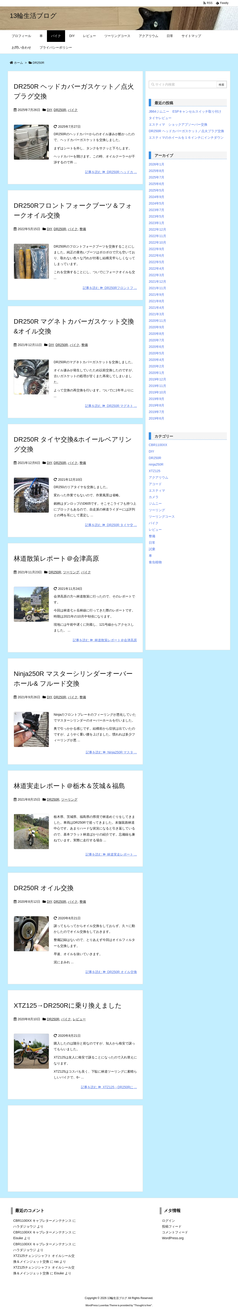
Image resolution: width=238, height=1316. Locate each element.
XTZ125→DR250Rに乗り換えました (68, 1005)
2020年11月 (157, 320)
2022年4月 (156, 268)
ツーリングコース (162, 516)
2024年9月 (156, 197)
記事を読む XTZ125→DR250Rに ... (109, 1087)
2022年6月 (156, 255)
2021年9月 (156, 294)
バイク (73, 110)
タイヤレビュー (160, 118)
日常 (152, 542)
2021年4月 (156, 307)
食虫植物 (155, 562)
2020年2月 (156, 366)
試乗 (152, 549)
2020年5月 (156, 353)
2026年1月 (156, 164)
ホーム (18, 62)
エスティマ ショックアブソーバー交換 (178, 124)
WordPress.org (173, 1238)
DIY (49, 110)
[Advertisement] (75, 1148)
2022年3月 (156, 275)
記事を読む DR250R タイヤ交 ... (111, 525)
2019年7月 (156, 412)
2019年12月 (157, 379)
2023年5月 (156, 216)
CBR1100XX (158, 445)
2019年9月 (156, 399)
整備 (82, 229)
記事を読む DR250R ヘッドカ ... (111, 172)
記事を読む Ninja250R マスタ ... (111, 752)
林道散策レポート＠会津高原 (56, 558)
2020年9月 (156, 327)
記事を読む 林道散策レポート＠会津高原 (105, 640)
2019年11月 (157, 386)
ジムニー (155, 503)
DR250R (60, 110)
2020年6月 (156, 347)
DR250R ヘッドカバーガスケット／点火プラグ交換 (186, 131)
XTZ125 (154, 471)
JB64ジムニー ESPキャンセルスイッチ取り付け (185, 111)
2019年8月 (156, 405)
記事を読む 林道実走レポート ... (111, 854)
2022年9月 (156, 249)
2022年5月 (156, 262)
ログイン (168, 1220)
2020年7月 (156, 340)
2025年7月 (156, 177)
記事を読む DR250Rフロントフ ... (110, 288)
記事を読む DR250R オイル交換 (111, 972)
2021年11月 (157, 288)
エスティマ (157, 490)
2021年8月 (156, 301)
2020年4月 (156, 360)
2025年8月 (156, 171)
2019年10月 (157, 392)
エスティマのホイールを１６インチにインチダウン (186, 137)
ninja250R (156, 464)
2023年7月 (156, 210)
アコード (155, 484)
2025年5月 (156, 190)
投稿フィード (172, 1226)
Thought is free (142, 1305)
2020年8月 (156, 334)
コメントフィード (175, 1232)
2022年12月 (157, 229)
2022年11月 (157, 236)
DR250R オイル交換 (44, 888)
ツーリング (71, 572)
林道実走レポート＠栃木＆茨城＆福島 (69, 785)
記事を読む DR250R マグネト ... (111, 406)
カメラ (154, 497)
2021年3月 (156, 314)
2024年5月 (156, 203)
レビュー (79, 1019)
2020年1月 (156, 373)
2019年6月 (156, 418)
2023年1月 (156, 223)
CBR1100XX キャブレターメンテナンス (42, 1220)
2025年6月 (156, 184)
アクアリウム (158, 477)
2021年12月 (157, 281)
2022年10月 (157, 242)
